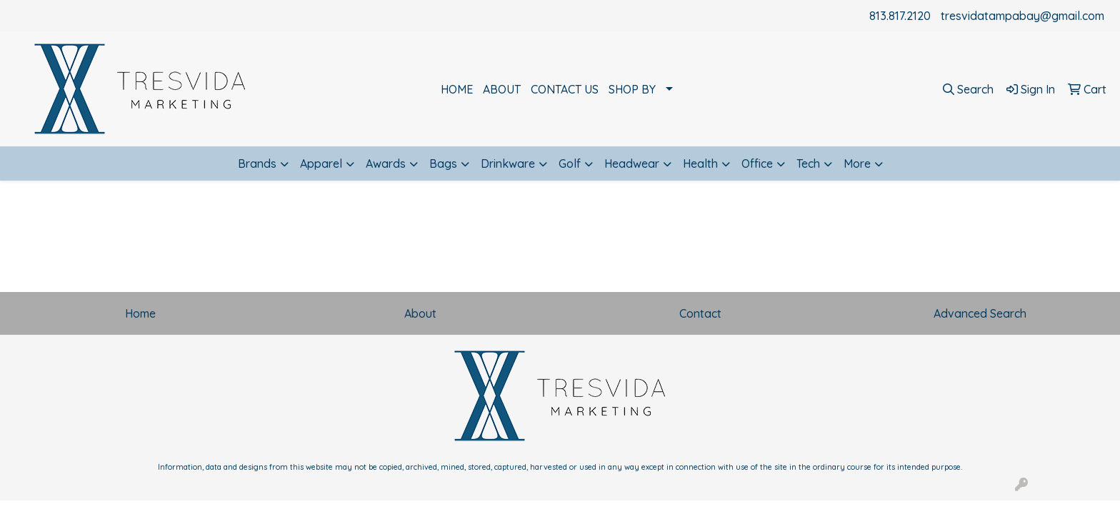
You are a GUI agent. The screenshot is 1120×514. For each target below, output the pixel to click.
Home (140, 313)
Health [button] (700, 163)
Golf (570, 163)
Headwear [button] (631, 163)
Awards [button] (386, 163)
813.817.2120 (900, 16)
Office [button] (757, 163)
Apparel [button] (321, 163)
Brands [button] (257, 163)
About (420, 313)
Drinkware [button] (508, 163)
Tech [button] (808, 163)
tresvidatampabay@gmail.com (1022, 16)
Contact (700, 313)
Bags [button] (443, 163)
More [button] (857, 163)
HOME (457, 89)
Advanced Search (980, 313)
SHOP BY (632, 89)
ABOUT (502, 89)
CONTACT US (565, 89)
